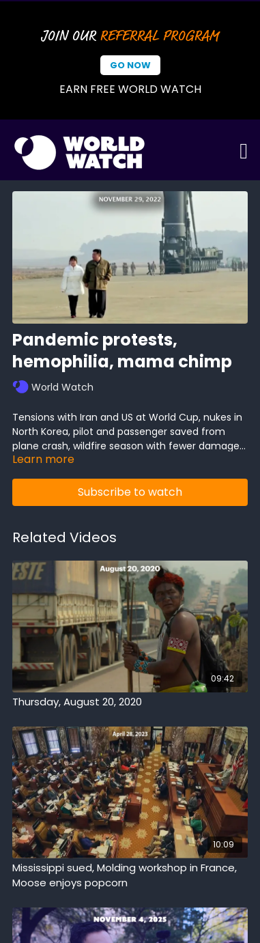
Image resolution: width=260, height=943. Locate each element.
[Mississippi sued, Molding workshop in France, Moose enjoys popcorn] (130, 875)
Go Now (130, 65)
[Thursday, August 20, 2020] (130, 702)
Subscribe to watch (130, 492)
